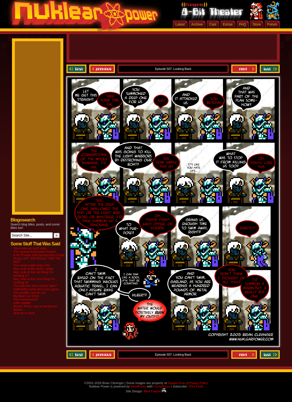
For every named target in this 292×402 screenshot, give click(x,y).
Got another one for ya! (29, 292)
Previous (102, 69)
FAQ (242, 24)
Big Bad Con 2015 (26, 296)
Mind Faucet (154, 391)
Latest (180, 24)
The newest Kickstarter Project (34, 251)
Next (244, 69)
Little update (22, 302)
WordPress (138, 386)
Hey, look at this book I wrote (33, 268)
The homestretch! (25, 299)
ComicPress (161, 386)
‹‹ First (77, 69)
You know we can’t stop (29, 248)
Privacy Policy (198, 383)
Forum (272, 24)
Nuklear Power (83, 17)
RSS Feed (195, 386)
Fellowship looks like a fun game (35, 289)
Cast (212, 24)
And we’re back (24, 313)
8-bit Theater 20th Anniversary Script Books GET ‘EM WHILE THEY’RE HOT (38, 258)
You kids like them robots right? (35, 285)
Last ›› (269, 69)
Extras (228, 24)
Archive (197, 24)
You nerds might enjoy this (31, 265)
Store (257, 24)
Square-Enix (176, 383)
